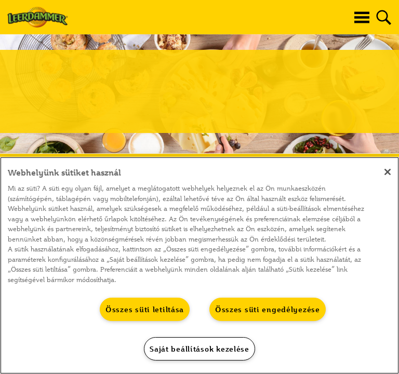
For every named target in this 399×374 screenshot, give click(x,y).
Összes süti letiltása (144, 309)
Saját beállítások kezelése (199, 349)
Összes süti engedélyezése (267, 309)
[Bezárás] (387, 172)
